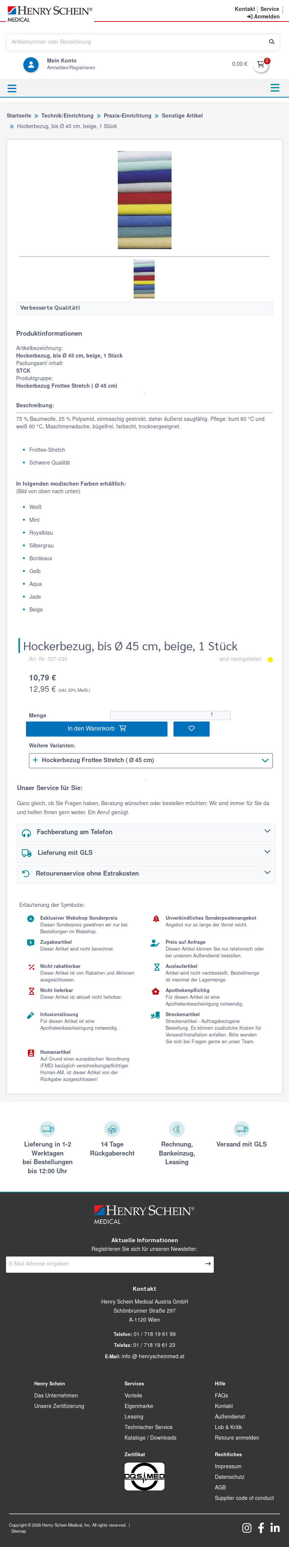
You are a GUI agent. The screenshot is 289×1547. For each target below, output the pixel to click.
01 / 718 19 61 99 (155, 1335)
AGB (220, 1488)
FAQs (221, 1396)
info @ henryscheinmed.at (153, 1357)
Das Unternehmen (56, 1396)
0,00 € (239, 64)
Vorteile (133, 1396)
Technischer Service (149, 1428)
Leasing (134, 1417)
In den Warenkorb (97, 728)
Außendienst (230, 1417)
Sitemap (18, 1532)
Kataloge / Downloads (150, 1438)
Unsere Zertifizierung (59, 1406)
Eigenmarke (139, 1406)
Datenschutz (230, 1477)
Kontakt (224, 1406)
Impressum (228, 1467)
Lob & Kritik (228, 1428)
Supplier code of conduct (244, 1498)
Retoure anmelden (237, 1438)
